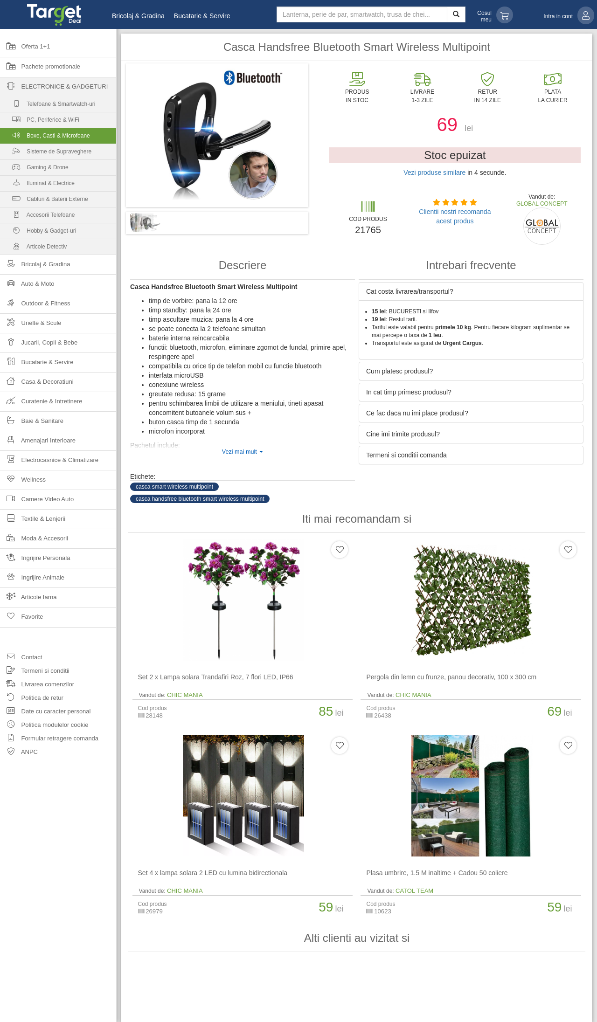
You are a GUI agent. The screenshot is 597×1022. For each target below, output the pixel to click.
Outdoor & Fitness (35, 306)
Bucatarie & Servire (202, 16)
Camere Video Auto (37, 502)
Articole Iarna (28, 600)
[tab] (471, 291)
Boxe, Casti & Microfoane (58, 138)
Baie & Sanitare (31, 423)
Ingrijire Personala (35, 560)
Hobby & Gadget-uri (38, 233)
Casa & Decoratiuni (37, 384)
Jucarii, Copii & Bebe (38, 345)
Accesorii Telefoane (37, 217)
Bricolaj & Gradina (138, 16)
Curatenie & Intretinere (41, 404)
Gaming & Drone (34, 169)
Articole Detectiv (33, 249)
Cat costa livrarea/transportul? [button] (409, 291)
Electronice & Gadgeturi (54, 89)
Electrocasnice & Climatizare (49, 463)
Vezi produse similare (434, 172)
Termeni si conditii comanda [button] (406, 455)
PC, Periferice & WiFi (39, 122)
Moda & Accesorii (34, 541)
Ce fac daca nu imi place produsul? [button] (417, 413)
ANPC (19, 753)
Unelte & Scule (31, 325)
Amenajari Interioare (38, 443)
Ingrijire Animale (32, 580)
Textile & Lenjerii (32, 521)
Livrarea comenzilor (37, 685)
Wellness (23, 482)
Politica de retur (31, 699)
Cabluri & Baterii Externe (44, 201)
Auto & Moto (27, 286)
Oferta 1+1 (25, 49)
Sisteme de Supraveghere (45, 153)
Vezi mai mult (242, 452)
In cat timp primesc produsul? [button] (408, 392)
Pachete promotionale (40, 69)
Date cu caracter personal (45, 712)
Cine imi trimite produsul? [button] (403, 434)
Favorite (21, 619)
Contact (21, 658)
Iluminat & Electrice (37, 185)
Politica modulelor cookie (44, 726)
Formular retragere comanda (49, 740)
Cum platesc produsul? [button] (399, 371)
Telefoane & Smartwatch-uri (48, 106)
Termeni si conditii (34, 672)
